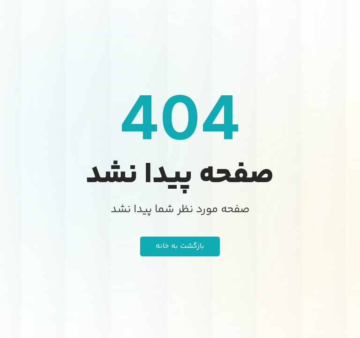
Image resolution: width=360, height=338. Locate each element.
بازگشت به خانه (180, 246)
